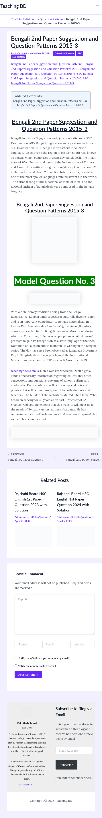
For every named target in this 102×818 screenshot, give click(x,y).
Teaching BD (13, 6)
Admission (21, 516)
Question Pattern (51, 19)
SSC (79, 53)
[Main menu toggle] (98, 6)
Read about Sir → (27, 784)
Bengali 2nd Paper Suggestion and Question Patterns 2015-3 (50, 101)
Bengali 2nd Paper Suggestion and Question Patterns (46, 64)
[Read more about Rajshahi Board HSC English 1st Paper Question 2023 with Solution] (33, 536)
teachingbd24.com (23, 371)
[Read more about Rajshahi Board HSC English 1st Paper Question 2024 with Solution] (76, 536)
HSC (31, 516)
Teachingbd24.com (23, 19)
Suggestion (18, 56)
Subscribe (66, 765)
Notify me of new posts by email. (37, 666)
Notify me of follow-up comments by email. (43, 658)
